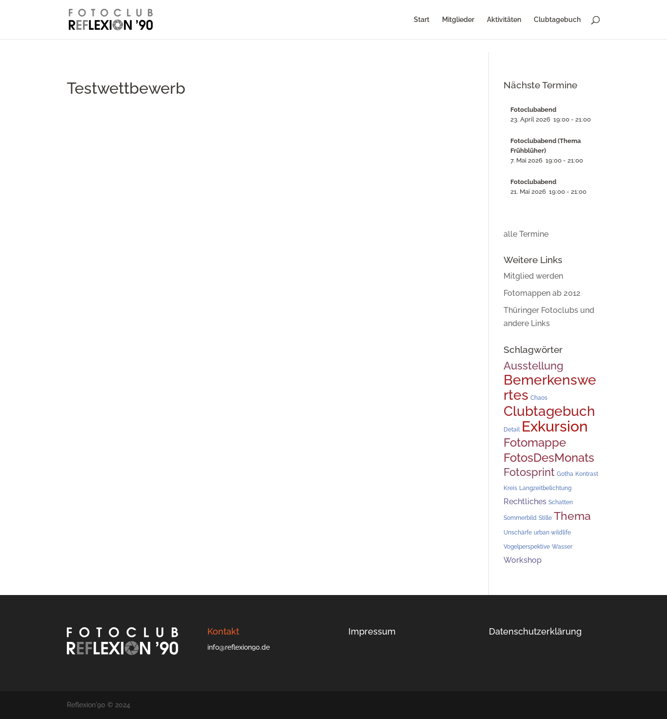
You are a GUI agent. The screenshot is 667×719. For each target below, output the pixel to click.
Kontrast (586, 474)
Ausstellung (534, 365)
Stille (545, 517)
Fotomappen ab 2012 (542, 293)
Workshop (523, 560)
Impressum (372, 631)
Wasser (562, 546)
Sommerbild (520, 517)
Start (421, 19)
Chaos (538, 397)
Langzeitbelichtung (545, 488)
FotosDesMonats (549, 458)
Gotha (565, 474)
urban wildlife (552, 532)
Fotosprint (529, 472)
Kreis (510, 488)
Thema (572, 515)
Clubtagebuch (557, 19)
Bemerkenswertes (550, 387)
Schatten (560, 502)
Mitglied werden (533, 276)
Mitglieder (458, 19)
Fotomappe (535, 443)
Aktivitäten (504, 19)
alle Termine (526, 234)
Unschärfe (518, 532)
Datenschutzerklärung (535, 631)
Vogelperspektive (527, 546)
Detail (512, 429)
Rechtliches (525, 501)
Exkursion (555, 426)
